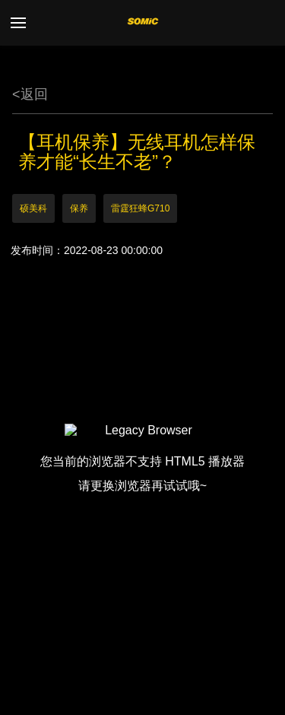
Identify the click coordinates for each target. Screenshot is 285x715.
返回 (30, 94)
